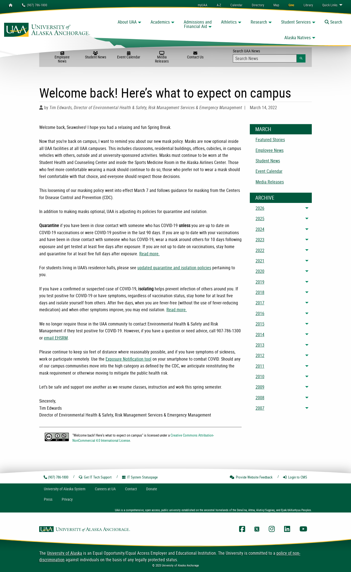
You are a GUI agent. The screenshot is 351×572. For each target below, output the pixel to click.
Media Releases (162, 57)
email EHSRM (56, 338)
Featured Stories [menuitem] (270, 140)
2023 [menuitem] (260, 240)
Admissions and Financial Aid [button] (198, 24)
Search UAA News (269, 55)
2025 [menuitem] (260, 219)
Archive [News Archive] (264, 197)
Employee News (62, 57)
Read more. (149, 254)
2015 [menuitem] (260, 324)
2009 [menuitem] (260, 387)
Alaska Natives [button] (297, 38)
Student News (95, 55)
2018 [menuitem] (260, 292)
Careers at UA (105, 488)
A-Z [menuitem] (219, 5)
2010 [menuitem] (260, 376)
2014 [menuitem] (260, 335)
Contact (131, 488)
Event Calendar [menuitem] (269, 171)
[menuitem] (236, 5)
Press (48, 499)
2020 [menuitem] (260, 271)
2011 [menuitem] (260, 366)
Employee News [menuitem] (270, 150)
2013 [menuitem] (260, 345)
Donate (151, 488)
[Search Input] (265, 58)
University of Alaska (64, 553)
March (263, 129)
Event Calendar (129, 55)
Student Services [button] (296, 22)
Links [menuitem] (329, 5)
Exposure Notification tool (128, 359)
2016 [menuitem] (260, 313)
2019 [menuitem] (260, 282)
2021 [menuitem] (260, 261)
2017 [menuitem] (260, 303)
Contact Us (195, 55)
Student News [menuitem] (268, 161)
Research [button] (259, 22)
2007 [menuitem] (260, 408)
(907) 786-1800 (34, 5)
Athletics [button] (229, 22)
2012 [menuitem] (260, 355)
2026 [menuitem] (260, 208)
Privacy (67, 499)
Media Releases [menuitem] (270, 182)
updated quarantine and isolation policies (174, 268)
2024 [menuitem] (260, 229)
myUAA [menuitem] (202, 5)
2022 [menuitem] (260, 250)
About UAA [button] (127, 22)
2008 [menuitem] (260, 398)
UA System (65, 488)
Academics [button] (160, 22)
